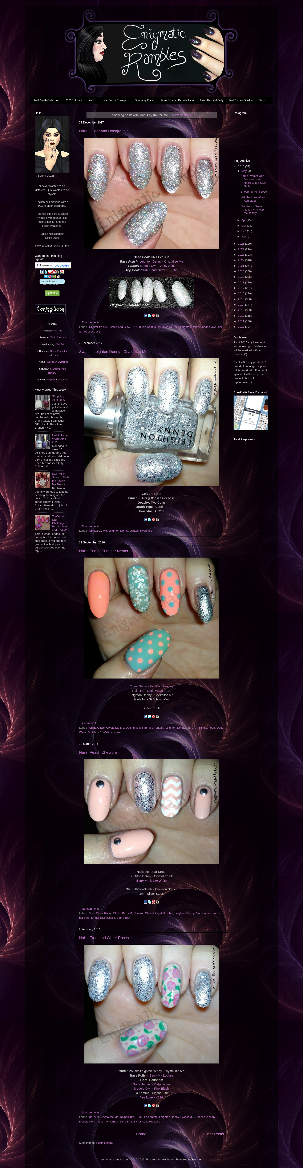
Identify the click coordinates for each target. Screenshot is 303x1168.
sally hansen (139, 1121)
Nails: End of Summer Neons (103, 551)
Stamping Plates (144, 100)
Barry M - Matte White (151, 880)
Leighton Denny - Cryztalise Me (161, 261)
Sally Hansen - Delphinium (151, 1084)
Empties (51, 379)
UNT (99, 331)
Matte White (203, 913)
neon (212, 727)
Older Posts (213, 1134)
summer (116, 732)
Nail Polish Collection (46, 100)
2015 (241, 299)
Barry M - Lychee (161, 1075)
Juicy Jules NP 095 (166, 327)
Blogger (197, 1159)
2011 (241, 321)
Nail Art (58, 330)
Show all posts (181, 115)
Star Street (123, 917)
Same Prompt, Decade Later (177, 100)
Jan (244, 236)
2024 (241, 249)
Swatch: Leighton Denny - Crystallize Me (113, 352)
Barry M (127, 913)
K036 (139, 1116)
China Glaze (97, 727)
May (244, 171)
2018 (241, 282)
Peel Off (89, 331)
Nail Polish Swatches (57, 362)
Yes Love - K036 (151, 1097)
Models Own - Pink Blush (151, 1088)
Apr (244, 220)
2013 (241, 310)
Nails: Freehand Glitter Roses (104, 938)
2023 (241, 254)
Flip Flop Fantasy (153, 727)
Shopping (63, 379)
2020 (241, 271)
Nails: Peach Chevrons (98, 752)
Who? (263, 100)
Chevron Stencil (144, 913)
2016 (241, 293)
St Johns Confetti (99, 732)
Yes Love (154, 1121)
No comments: (91, 322)
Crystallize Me (98, 327)
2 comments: (90, 723)
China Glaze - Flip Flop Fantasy (152, 686)
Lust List (92, 100)
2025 (241, 243)
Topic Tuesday (58, 337)
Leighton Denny (190, 327)
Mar (244, 225)
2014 (241, 304)
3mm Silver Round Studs (104, 913)
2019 (241, 276)
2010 (241, 326)
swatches (146, 530)
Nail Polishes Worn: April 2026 (60, 439)
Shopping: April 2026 (58, 398)
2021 (241, 265)
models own (209, 327)
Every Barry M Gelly (211, 100)
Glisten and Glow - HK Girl (159, 270)
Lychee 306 (188, 1116)
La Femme (151, 1116)
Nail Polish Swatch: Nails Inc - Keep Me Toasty (60, 479)
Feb (244, 231)
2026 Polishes (73, 100)
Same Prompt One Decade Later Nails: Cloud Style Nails (253, 181)
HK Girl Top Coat (142, 327)
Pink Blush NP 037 (118, 1121)
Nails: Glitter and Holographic (103, 131)
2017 (241, 288)
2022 (241, 260)
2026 (241, 166)
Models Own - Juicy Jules (157, 265)
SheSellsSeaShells (103, 917)
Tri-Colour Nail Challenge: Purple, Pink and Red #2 (59, 523)
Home (141, 1134)
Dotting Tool (133, 727)
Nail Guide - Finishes (241, 100)
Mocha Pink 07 (206, 1116)
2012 (241, 315)
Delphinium (127, 1116)
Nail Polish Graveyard (116, 100)
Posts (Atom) (104, 1142)
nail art (191, 727)
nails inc (202, 727)
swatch (134, 530)
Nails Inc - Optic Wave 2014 (151, 690)
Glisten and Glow (119, 327)
